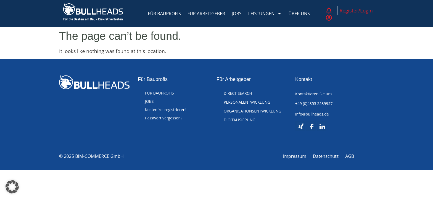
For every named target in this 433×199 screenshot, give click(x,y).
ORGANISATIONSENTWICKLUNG (252, 111)
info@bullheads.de (312, 114)
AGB (349, 156)
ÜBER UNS (299, 14)
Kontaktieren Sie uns (313, 93)
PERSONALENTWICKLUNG (247, 102)
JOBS (237, 14)
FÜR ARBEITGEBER (206, 14)
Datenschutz (326, 156)
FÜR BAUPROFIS (164, 14)
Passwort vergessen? (163, 118)
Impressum (294, 156)
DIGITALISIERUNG (239, 119)
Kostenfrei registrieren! (165, 109)
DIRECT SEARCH (238, 93)
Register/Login (356, 10)
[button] (12, 187)
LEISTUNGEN (265, 14)
